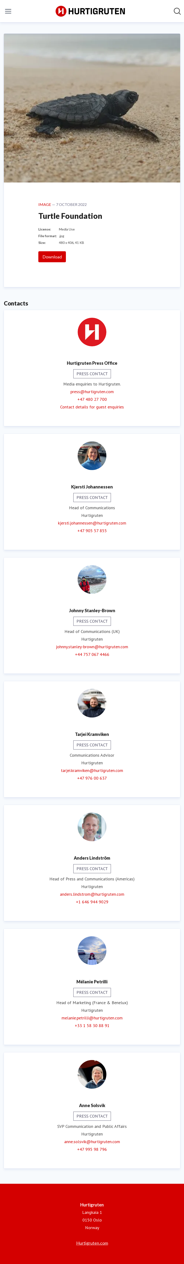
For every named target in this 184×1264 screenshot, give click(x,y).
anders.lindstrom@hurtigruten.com (92, 894)
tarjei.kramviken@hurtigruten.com (92, 770)
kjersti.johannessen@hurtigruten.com (92, 523)
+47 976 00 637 (92, 778)
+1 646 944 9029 (92, 902)
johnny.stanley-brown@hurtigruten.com (92, 646)
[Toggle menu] (8, 11)
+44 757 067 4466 (92, 654)
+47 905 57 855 (92, 530)
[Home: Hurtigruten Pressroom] (90, 11)
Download (52, 256)
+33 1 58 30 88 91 (92, 1025)
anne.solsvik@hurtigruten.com (92, 1141)
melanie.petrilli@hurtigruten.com (92, 1018)
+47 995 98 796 (92, 1149)
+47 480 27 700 (92, 399)
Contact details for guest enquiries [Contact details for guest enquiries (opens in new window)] (92, 407)
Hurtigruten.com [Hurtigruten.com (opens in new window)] (92, 1243)
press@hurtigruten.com (92, 391)
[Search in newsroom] (177, 11)
